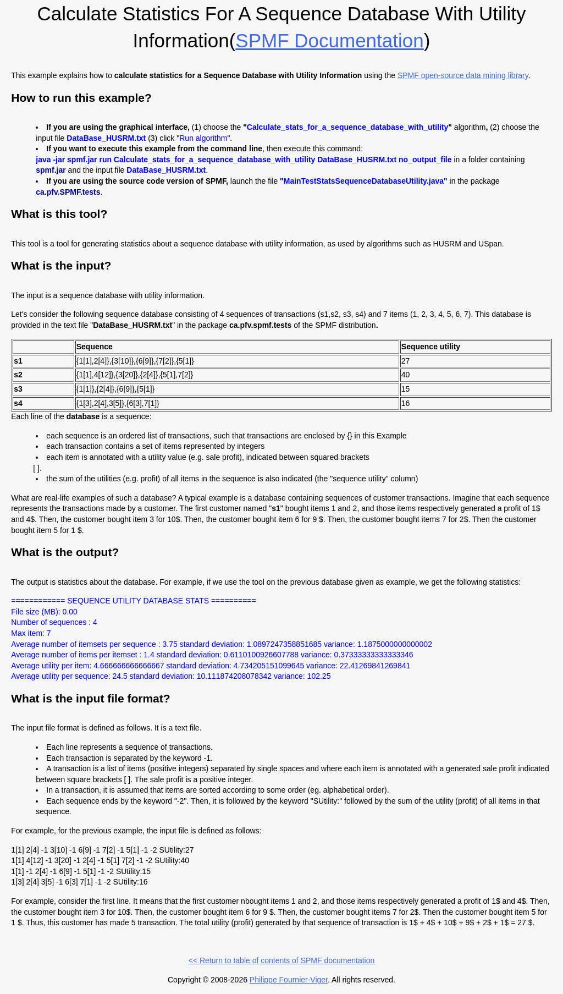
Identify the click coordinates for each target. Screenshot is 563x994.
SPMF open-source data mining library (463, 75)
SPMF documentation (329, 40)
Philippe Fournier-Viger (289, 979)
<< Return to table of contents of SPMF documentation (282, 960)
